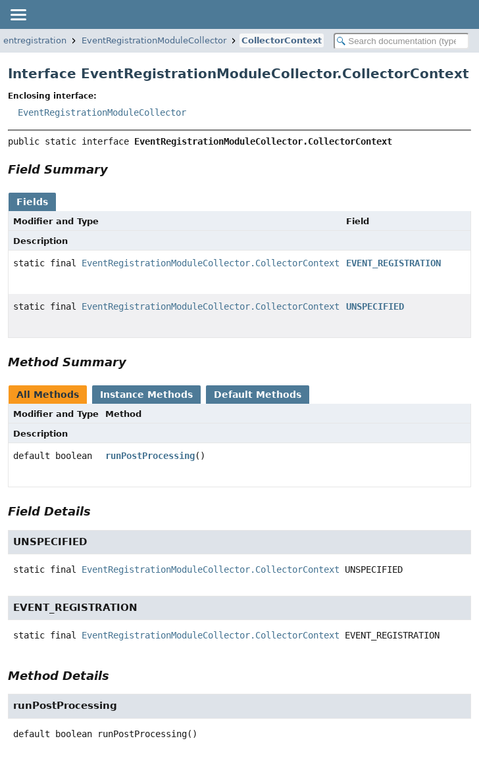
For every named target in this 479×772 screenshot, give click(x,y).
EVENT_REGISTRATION (393, 263)
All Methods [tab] (47, 394)
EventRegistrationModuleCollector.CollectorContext (211, 263)
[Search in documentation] (401, 41)
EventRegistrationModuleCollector (154, 40)
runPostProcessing (150, 455)
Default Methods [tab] (257, 394)
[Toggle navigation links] (18, 14)
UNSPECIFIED (375, 306)
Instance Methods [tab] (146, 394)
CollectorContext (281, 40)
